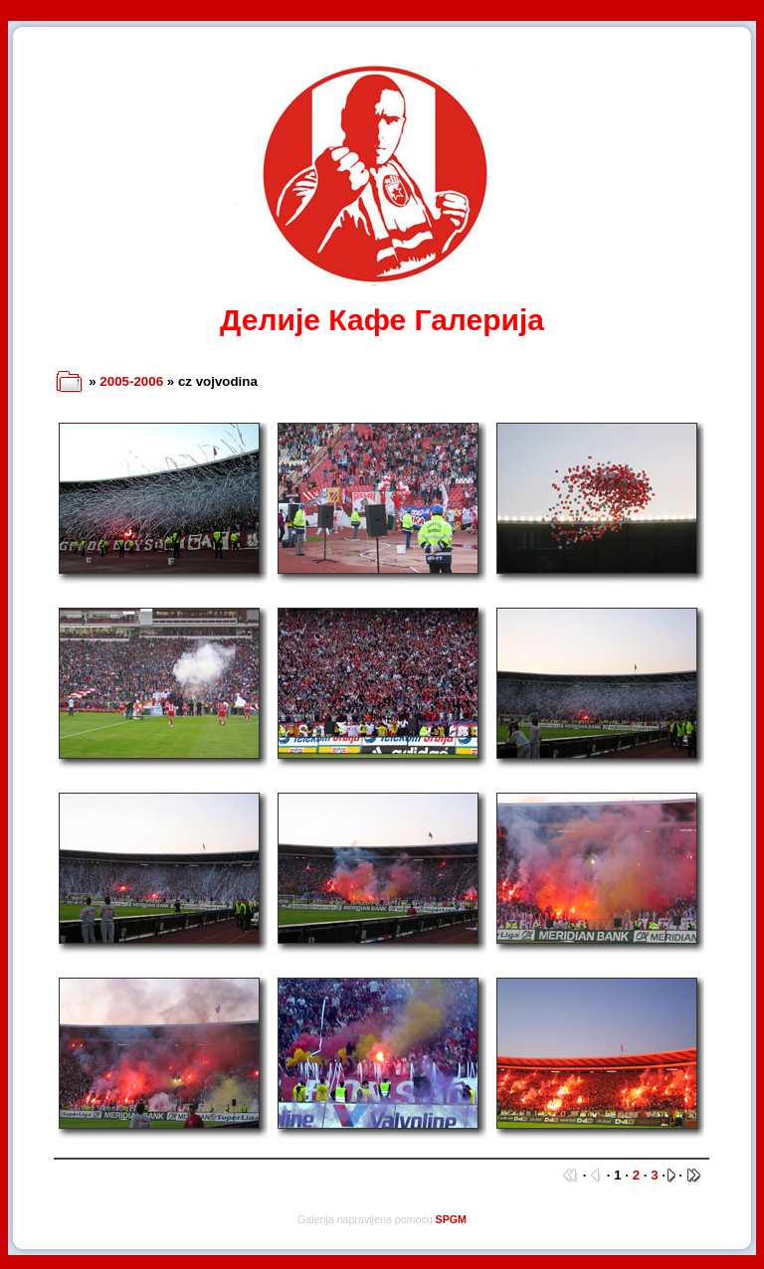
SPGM (451, 1219)
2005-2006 (131, 381)
